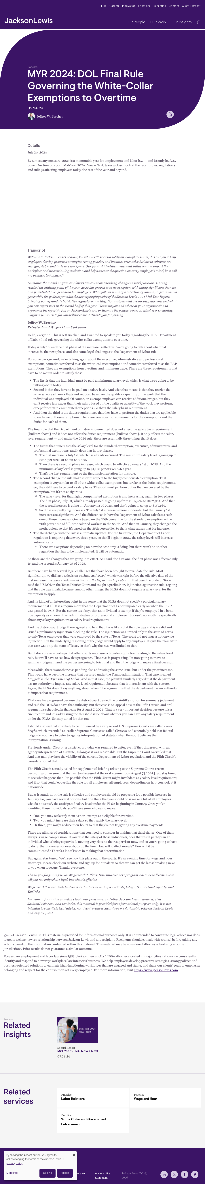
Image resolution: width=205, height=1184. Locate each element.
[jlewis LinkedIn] (164, 1174)
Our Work (158, 22)
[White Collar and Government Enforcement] (93, 1120)
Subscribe (159, 6)
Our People (135, 22)
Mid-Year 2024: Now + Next (77, 1051)
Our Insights (182, 22)
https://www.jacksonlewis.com (156, 969)
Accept (65, 1173)
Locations (144, 6)
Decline (47, 1173)
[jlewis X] (174, 1174)
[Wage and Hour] (165, 1098)
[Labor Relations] (93, 1098)
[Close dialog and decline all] (74, 1153)
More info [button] (12, 1173)
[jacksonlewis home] (29, 19)
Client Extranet (191, 6)
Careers (114, 6)
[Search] (196, 22)
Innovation (129, 6)
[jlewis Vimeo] (194, 1174)
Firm (104, 6)
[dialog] (40, 1165)
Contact (174, 6)
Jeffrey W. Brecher (50, 116)
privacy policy (14, 1163)
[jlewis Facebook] (184, 1174)
